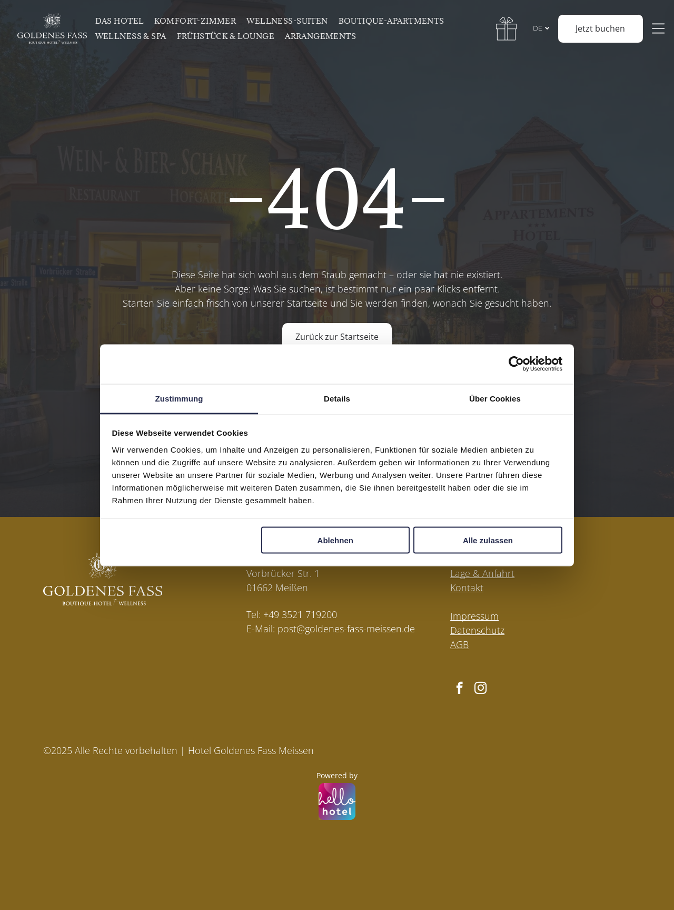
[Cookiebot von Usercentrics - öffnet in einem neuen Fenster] (516, 364)
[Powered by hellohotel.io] (337, 803)
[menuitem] (123, 20)
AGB (459, 644)
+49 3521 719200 (300, 614)
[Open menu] (660, 28)
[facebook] (459, 689)
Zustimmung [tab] (179, 398)
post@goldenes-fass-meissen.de (346, 628)
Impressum (474, 616)
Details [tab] (337, 398)
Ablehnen (335, 540)
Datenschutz (477, 630)
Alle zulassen (488, 540)
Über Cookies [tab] (495, 398)
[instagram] (480, 689)
